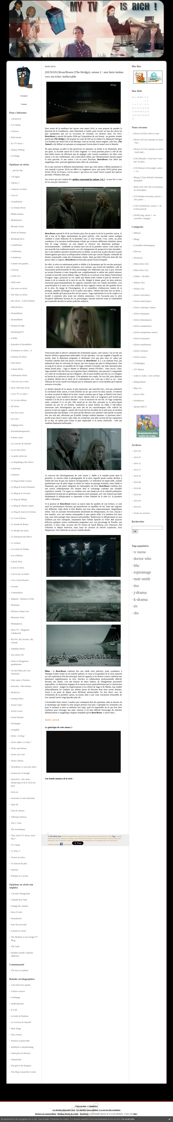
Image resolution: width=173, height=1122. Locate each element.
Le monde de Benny (20, 524)
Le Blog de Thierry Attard (22, 506)
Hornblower (139, 400)
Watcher (14, 870)
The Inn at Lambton (19, 970)
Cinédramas (16, 251)
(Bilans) (137, 233)
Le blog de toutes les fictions (23, 512)
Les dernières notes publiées (87, 1110)
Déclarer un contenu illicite (45, 1114)
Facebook (65, 844)
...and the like (17, 170)
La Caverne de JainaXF (21, 443)
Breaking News (17, 239)
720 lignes (15, 177)
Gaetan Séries (17, 369)
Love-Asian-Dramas (20, 580)
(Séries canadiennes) (142, 326)
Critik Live (15, 276)
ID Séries (15, 406)
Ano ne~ (15, 195)
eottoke (14, 338)
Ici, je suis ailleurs (19, 400)
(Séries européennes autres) (145, 332)
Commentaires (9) (104, 836)
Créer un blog (80, 1106)
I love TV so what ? (19, 394)
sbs (136, 613)
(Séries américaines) (142, 301)
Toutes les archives (142, 513)
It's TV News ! (17, 143)
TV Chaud (15, 845)
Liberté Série (16, 561)
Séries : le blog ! (18, 736)
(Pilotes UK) (139, 282)
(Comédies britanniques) (144, 245)
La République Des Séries (22, 462)
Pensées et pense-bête (20, 1041)
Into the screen (17, 412)
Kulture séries (17, 437)
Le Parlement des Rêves (21, 537)
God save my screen (20, 381)
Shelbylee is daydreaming (22, 1047)
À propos (23, 96)
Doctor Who (139, 394)
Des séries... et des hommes (23, 301)
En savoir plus (128, 1119)
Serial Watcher (17, 717)
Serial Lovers (17, 711)
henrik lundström (85, 840)
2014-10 (137, 476)
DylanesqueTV (17, 332)
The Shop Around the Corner (23, 1072)
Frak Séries (16, 363)
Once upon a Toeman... (21, 680)
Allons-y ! (15, 183)
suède (119, 836)
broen (63, 838)
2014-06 (137, 488)
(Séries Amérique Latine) (144, 307)
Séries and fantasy (19, 748)
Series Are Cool (18, 754)
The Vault (15, 946)
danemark (51, 838)
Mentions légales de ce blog (67, 1114)
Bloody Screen (17, 226)
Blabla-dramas (17, 214)
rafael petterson (73, 840)
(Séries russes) (140, 357)
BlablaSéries (16, 220)
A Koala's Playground (20, 893)
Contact (24, 104)
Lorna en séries (17, 568)
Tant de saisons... (18, 810)
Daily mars (15, 282)
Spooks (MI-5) (140, 407)
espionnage (142, 572)
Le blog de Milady (19, 499)
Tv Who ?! (15, 851)
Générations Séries (19, 375)
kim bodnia (87, 838)
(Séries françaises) (142, 338)
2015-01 (137, 457)
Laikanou (15, 474)
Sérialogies (16, 723)
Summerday (16, 1059)
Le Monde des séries (20, 530)
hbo (136, 586)
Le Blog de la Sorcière (20, 493)
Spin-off (14, 804)
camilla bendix (53, 844)
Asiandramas (16, 201)
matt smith (142, 579)
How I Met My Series (20, 388)
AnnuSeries (16, 119)
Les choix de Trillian (20, 549)
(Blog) (136, 239)
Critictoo (15, 131)
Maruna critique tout (20, 611)
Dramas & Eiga (17, 325)
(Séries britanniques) (142, 320)
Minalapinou (16, 624)
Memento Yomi (17, 617)
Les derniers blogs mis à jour (64, 1110)
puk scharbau (61, 840)
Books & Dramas (18, 232)
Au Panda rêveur (18, 208)
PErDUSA (15, 692)
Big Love (138, 388)
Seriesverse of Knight (20, 773)
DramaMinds (16, 319)
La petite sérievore (19, 456)
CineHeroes (16, 257)
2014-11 (137, 470)
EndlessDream (17, 1003)
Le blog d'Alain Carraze (21, 481)
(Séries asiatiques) (141, 313)
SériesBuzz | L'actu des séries (23, 767)
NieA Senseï (16, 1034)
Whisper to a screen (19, 876)
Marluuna (15, 605)
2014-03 (137, 507)
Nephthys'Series (18, 649)
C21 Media (16, 125)
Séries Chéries (17, 761)
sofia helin (78, 838)
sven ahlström (112, 840)
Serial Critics (16, 705)
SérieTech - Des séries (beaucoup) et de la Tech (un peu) (23, 782)
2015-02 (137, 451)
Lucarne (14, 586)
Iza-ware (15, 419)
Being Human (140, 382)
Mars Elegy (16, 1028)
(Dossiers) (138, 258)
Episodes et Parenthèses (21, 344)
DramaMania (16, 313)
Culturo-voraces (18, 991)
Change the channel (19, 906)
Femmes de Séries (19, 357)
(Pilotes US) (139, 289)
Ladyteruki (15, 468)
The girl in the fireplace (21, 1065)
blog (135, 1114)
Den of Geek (16, 912)
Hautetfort (93, 1106)
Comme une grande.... (20, 263)
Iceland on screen (18, 931)
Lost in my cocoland (20, 574)
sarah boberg (112, 838)
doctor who (142, 558)
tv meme (140, 552)
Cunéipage (15, 997)
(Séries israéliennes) (142, 344)
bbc (137, 565)
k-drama (141, 599)
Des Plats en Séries (19, 294)
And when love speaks (20, 985)
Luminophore (17, 592)
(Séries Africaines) (142, 295)
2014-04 (137, 500)
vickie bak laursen (100, 838)
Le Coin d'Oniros (18, 518)
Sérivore (14, 792)
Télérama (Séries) (18, 817)
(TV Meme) (139, 369)
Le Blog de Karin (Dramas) (23, 487)
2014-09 (137, 482)
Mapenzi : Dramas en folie (22, 599)
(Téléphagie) (139, 363)
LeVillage (15, 156)
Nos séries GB (17, 655)
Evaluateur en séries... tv (21, 350)
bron (58, 838)
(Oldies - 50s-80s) (141, 276)
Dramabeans (16, 918)
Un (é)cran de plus (19, 863)
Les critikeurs (17, 555)
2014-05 (137, 494)
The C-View (16, 823)
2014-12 (137, 463)
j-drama (140, 592)
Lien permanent (90, 836)
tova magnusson (99, 840)
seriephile (15, 730)
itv (136, 606)
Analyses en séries (19, 189)
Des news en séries (19, 288)
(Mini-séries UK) (141, 264)
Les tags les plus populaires (109, 1110)
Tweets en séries (18, 857)
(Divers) (137, 251)
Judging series (17, 425)
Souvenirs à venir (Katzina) (23, 798)
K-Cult (14, 1010)
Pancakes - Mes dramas (21, 686)
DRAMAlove (17, 307)
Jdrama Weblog (17, 150)
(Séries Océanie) (141, 351)
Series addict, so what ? (21, 742)
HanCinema (16, 137)
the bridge (69, 838)
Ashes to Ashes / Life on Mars (147, 376)
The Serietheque (18, 829)
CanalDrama (16, 245)
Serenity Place (17, 698)
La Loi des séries (18, 450)
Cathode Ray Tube (19, 900)
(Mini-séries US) (141, 270)
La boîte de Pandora (19, 1016)
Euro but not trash (19, 924)
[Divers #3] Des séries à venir (146, 133)
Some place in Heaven (20, 1053)
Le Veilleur (16, 543)
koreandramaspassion (20, 431)
